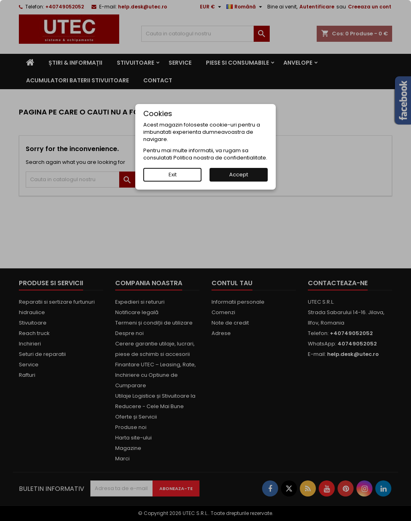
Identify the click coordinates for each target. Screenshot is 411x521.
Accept (238, 174)
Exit (173, 174)
